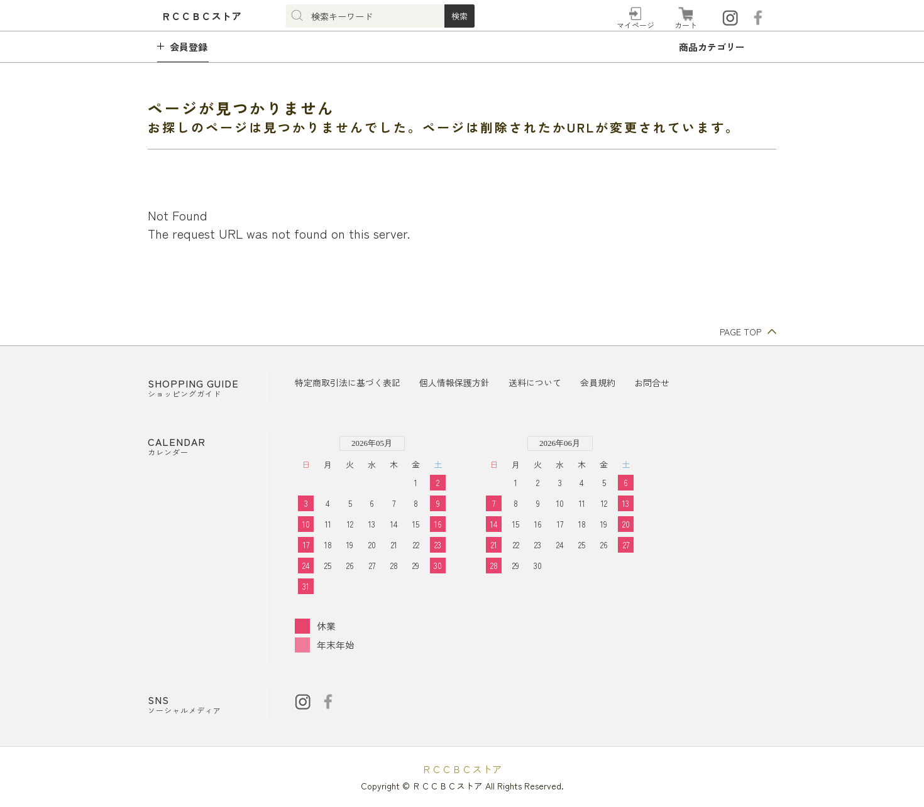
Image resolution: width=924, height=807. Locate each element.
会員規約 (597, 382)
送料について (535, 382)
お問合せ (651, 382)
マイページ (635, 24)
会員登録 (188, 46)
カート (685, 24)
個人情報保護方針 (454, 382)
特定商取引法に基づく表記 (347, 382)
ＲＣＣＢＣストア (462, 768)
